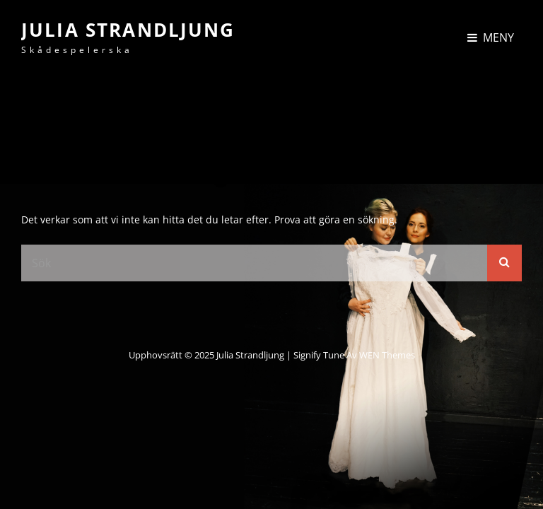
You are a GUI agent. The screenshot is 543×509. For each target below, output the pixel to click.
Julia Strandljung (128, 29)
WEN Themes (387, 355)
